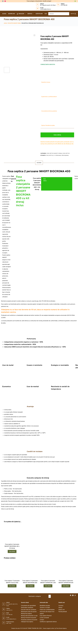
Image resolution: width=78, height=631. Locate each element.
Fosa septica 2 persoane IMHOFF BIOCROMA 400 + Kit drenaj (12, 546)
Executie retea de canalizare (28, 609)
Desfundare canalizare (27, 607)
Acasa (4, 13)
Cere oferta (57, 135)
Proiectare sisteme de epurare (29, 619)
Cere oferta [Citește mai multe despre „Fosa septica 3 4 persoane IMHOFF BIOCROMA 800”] (30, 586)
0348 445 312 (9, 610)
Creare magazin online (48, 628)
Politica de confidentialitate (47, 609)
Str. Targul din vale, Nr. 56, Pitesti (48, 5)
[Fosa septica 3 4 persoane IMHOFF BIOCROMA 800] (30, 569)
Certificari (39, 13)
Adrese (60, 607)
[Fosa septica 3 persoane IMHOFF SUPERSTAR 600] (66, 569)
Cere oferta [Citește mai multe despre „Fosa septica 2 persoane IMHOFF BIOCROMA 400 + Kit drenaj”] (12, 551)
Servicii (30, 14)
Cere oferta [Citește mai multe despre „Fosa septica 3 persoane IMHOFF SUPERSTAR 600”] (66, 586)
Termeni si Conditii (45, 607)
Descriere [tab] (39, 162)
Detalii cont (61, 609)
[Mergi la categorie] (50, 596)
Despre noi (11, 13)
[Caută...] (57, 13)
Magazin (21, 14)
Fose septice (66, 153)
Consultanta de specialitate (28, 605)
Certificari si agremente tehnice (48, 621)
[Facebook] (2, 1)
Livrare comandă (44, 617)
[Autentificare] (75, 1)
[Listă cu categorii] (38, 596)
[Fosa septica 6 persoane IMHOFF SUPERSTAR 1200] (48, 569)
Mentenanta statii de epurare (29, 611)
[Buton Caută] (67, 13)
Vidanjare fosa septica (27, 621)
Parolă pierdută (62, 611)
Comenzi (60, 605)
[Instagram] (5, 1)
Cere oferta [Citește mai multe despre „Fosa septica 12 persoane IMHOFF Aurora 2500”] (12, 586)
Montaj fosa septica (26, 613)
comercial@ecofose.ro (45, 9)
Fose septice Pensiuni (46, 615)
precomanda (65, 155)
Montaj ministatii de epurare (28, 617)
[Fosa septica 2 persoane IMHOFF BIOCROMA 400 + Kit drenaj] (12, 533)
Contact (42, 619)
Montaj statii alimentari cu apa (29, 615)
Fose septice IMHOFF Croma (14, 23)
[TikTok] (75, 595)
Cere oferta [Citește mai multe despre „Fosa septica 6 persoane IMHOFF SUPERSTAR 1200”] (48, 586)
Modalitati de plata (45, 605)
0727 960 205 (64, 5)
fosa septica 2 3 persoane (53, 155)
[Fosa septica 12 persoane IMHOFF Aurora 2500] (12, 569)
